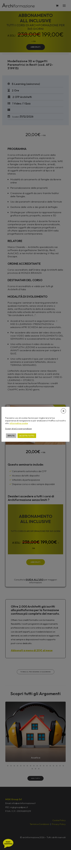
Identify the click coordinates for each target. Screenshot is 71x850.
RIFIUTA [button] (11, 435)
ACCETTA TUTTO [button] (26, 435)
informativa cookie (19, 423)
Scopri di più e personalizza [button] (18, 428)
